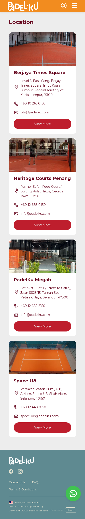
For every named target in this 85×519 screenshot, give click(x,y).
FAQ (35, 482)
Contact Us (17, 482)
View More (42, 124)
